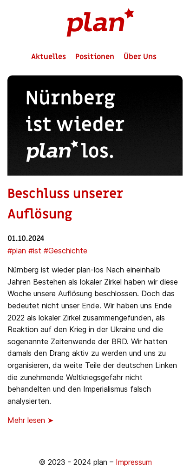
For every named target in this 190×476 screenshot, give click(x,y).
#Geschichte (65, 250)
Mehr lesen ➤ (30, 420)
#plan (16, 250)
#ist (34, 250)
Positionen (94, 57)
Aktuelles (48, 57)
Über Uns (140, 57)
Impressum (134, 462)
